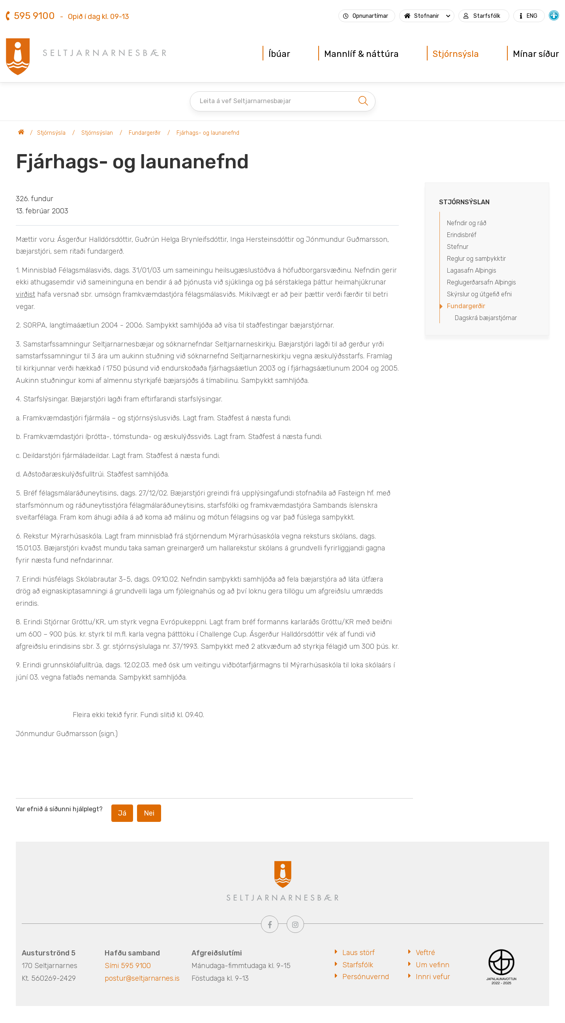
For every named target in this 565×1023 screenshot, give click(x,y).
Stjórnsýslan (97, 133)
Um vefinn (432, 965)
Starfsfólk (357, 965)
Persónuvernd (365, 976)
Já (122, 813)
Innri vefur (433, 976)
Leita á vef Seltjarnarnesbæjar (245, 101)
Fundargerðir (145, 133)
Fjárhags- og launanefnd (207, 133)
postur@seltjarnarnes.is (142, 978)
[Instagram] (295, 924)
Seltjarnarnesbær (21, 133)
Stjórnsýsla (51, 133)
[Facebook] (269, 924)
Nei (149, 813)
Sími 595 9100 (128, 965)
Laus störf (358, 952)
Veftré (425, 952)
